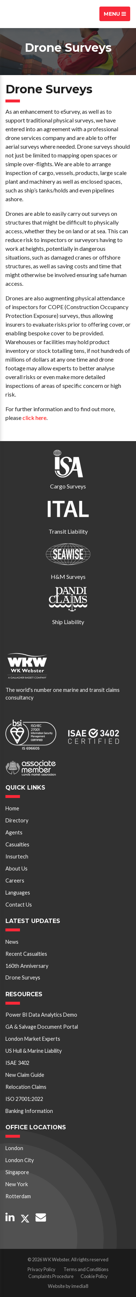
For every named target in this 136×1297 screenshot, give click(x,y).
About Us (16, 868)
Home (12, 808)
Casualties (17, 844)
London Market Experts (32, 1039)
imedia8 (79, 1286)
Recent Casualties (26, 954)
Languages (17, 892)
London (14, 1148)
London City (19, 1160)
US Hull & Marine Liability (33, 1051)
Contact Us (18, 904)
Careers (14, 880)
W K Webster (31, 14)
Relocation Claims (25, 1087)
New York (16, 1184)
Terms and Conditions (85, 1269)
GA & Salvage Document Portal (41, 1027)
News (11, 942)
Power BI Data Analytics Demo (41, 1015)
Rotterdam (18, 1196)
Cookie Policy (94, 1276)
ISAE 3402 (17, 1063)
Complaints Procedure (51, 1276)
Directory (16, 820)
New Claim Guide (24, 1075)
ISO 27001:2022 (24, 1099)
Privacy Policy (41, 1269)
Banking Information (29, 1111)
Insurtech (16, 856)
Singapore (17, 1172)
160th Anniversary (26, 966)
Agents (13, 832)
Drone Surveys (22, 977)
